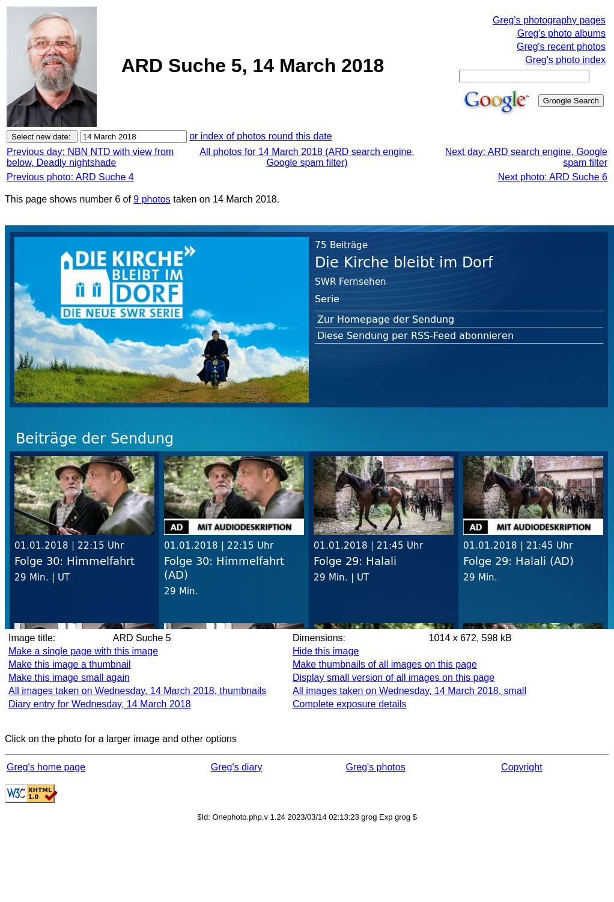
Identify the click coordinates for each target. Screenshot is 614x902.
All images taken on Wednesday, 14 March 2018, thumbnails (137, 691)
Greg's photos (376, 767)
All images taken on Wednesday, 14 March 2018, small (409, 691)
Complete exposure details (349, 704)
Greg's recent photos (561, 46)
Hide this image (326, 651)
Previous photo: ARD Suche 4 (70, 177)
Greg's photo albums (561, 33)
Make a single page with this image (83, 651)
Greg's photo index (565, 60)
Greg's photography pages (549, 20)
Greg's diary (237, 767)
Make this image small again (69, 677)
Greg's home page (46, 767)
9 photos (151, 199)
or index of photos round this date (260, 136)
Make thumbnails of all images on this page (385, 664)
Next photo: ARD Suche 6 (552, 177)
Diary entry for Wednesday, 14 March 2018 (99, 704)
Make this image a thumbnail (69, 664)
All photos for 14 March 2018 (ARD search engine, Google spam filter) (307, 157)
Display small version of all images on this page (393, 677)
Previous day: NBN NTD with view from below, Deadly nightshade (90, 157)
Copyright (521, 767)
